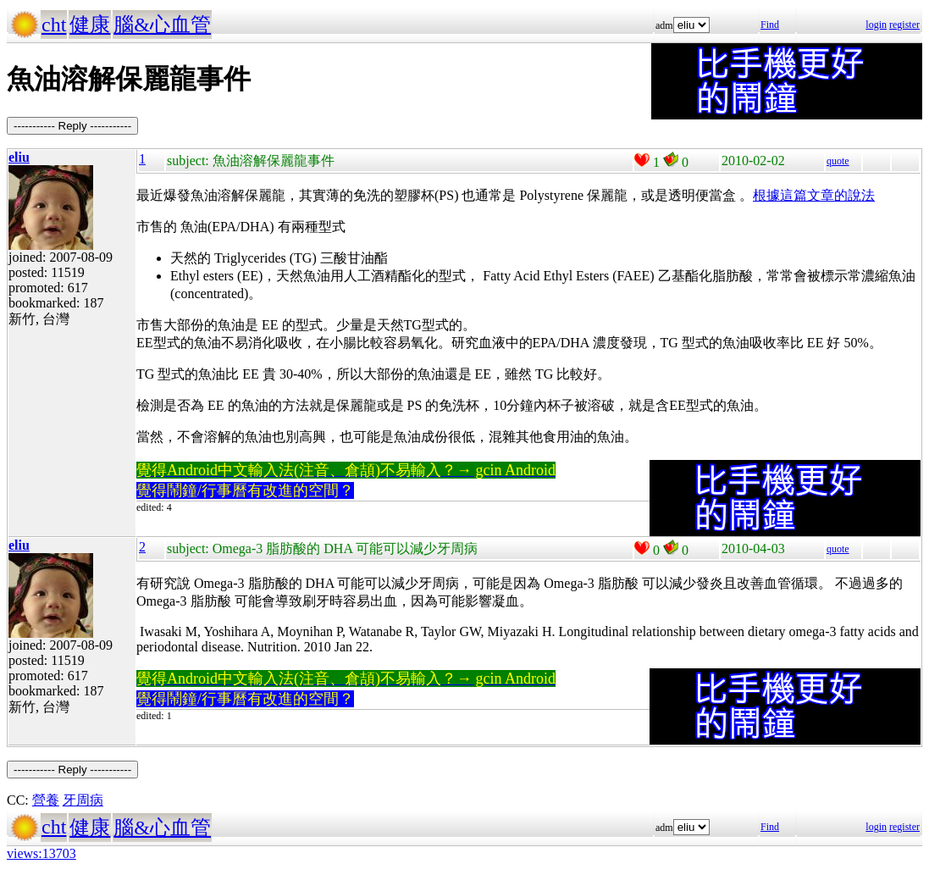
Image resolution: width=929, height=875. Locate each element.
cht (53, 25)
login (876, 24)
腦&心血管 (162, 25)
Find (769, 24)
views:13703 (41, 853)
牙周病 (83, 800)
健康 (89, 25)
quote (838, 161)
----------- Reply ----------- (72, 125)
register (904, 24)
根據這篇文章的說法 (814, 195)
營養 (45, 800)
